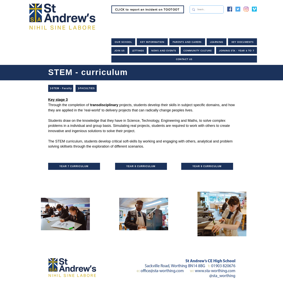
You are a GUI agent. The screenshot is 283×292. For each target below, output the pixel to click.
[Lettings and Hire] (196, 288)
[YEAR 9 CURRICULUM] (207, 166)
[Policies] (165, 288)
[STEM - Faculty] (60, 88)
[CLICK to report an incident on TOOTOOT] (147, 9)
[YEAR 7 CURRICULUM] (74, 166)
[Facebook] (229, 9)
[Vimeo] (254, 9)
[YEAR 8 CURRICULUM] (141, 166)
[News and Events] (133, 288)
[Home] (74, 288)
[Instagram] (246, 9)
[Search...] (206, 9)
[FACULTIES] (86, 88)
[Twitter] (237, 9)
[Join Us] (100, 288)
